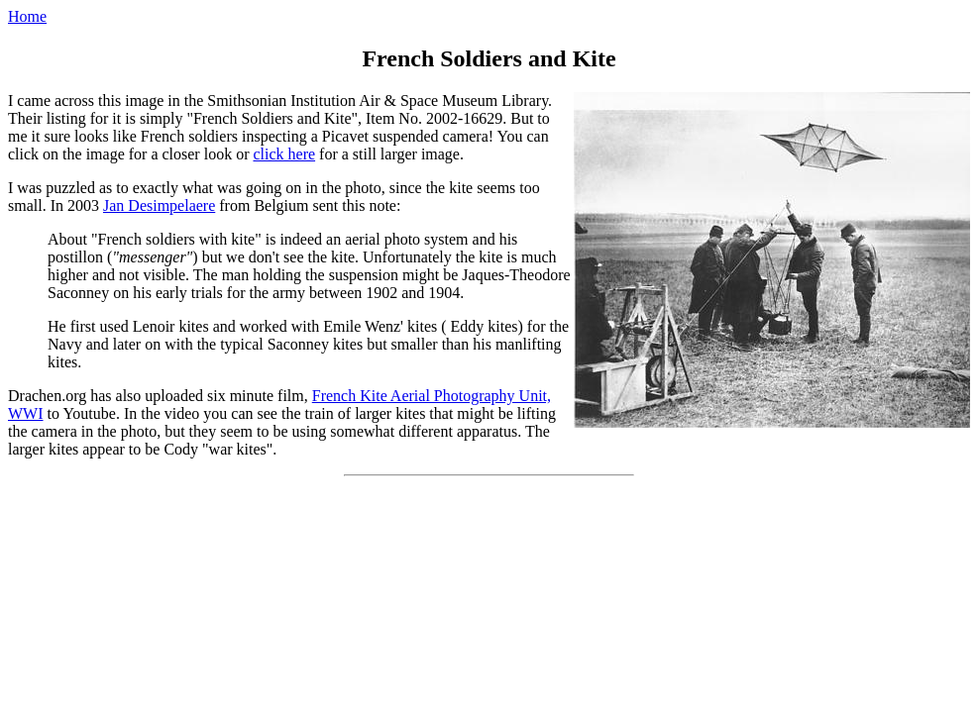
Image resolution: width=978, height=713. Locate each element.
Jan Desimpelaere (159, 205)
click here (284, 154)
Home (27, 16)
